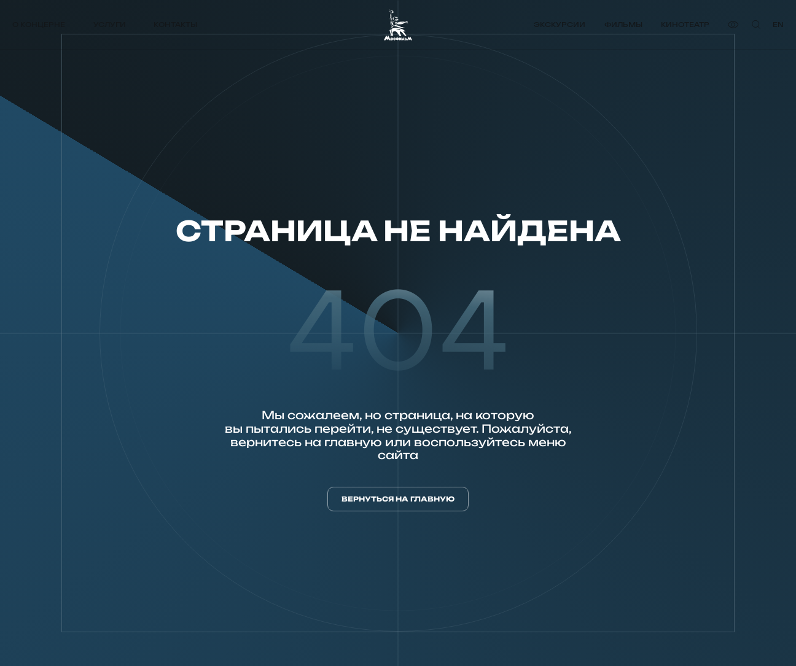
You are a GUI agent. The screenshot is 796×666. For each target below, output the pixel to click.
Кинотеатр (685, 24)
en (778, 24)
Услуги (109, 24)
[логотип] (398, 25)
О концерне (38, 24)
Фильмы (623, 24)
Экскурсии (559, 24)
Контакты (175, 24)
